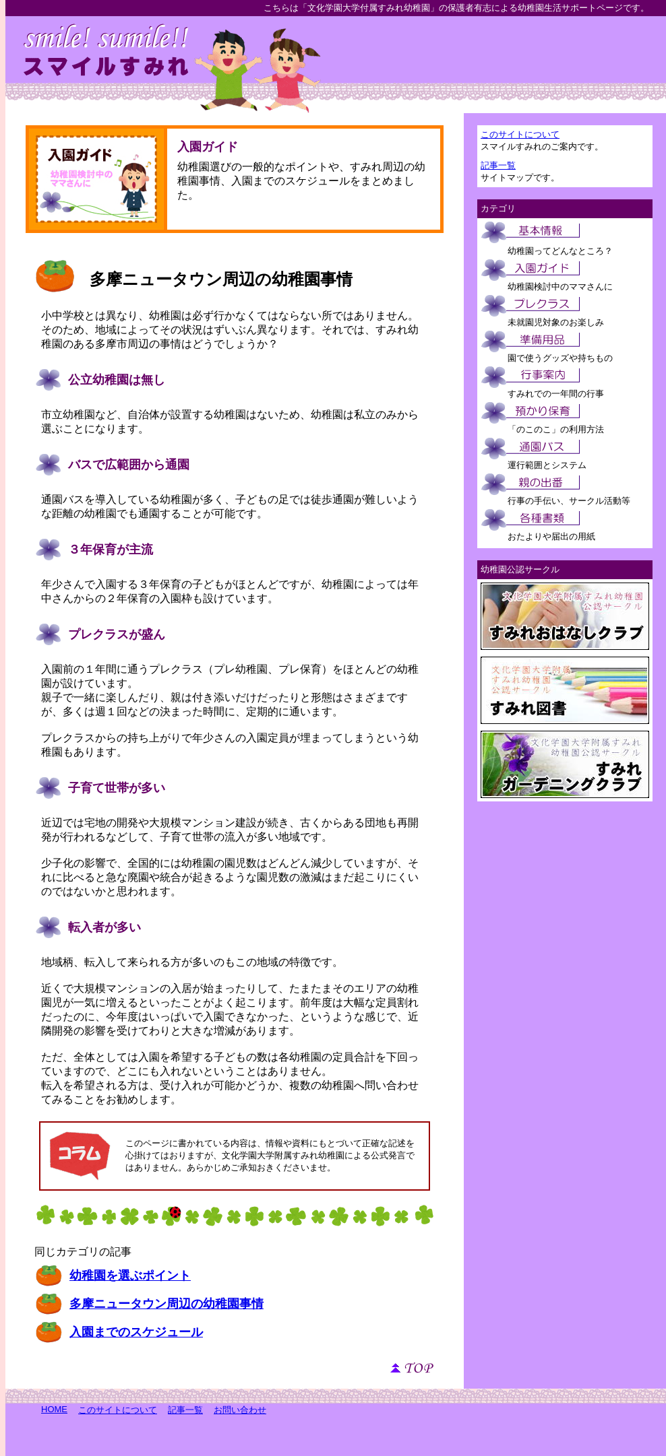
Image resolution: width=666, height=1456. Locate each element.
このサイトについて (520, 134)
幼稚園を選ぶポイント (130, 1275)
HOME (54, 1409)
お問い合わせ (240, 1410)
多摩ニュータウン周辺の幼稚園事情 (221, 279)
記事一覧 (498, 165)
